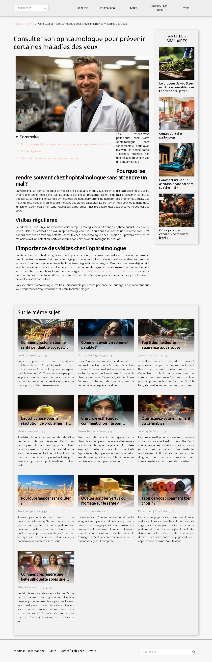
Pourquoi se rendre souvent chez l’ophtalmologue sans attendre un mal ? (65, 144)
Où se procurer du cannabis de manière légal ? (174, 234)
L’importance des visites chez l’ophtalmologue (49, 158)
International (107, 7)
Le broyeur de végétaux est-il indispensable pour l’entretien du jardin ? (176, 87)
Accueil (18, 23)
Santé (133, 7)
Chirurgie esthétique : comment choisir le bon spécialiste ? (101, 423)
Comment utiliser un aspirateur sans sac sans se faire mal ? (176, 183)
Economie (82, 7)
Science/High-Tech (160, 7)
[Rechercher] (32, 8)
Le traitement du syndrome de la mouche (109, 271)
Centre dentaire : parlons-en (171, 135)
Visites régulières (31, 151)
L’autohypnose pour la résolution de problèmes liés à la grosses (46, 423)
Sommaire (29, 137)
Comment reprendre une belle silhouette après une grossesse (43, 579)
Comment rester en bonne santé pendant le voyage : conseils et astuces (43, 347)
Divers (185, 7)
